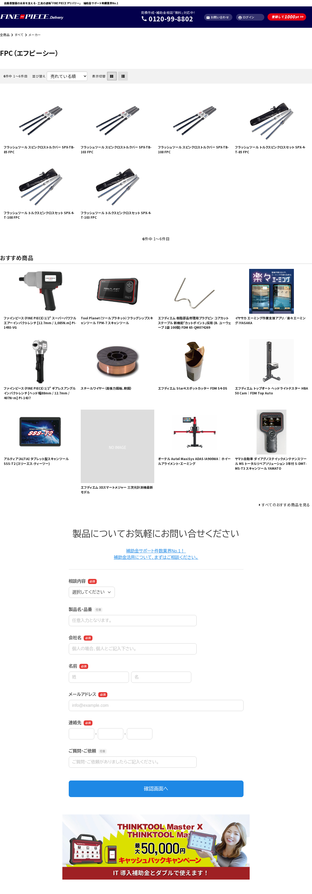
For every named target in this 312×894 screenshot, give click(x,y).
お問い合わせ (217, 17)
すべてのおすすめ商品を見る (286, 504)
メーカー (35, 34)
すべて (19, 34)
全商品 (5, 34)
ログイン (246, 17)
